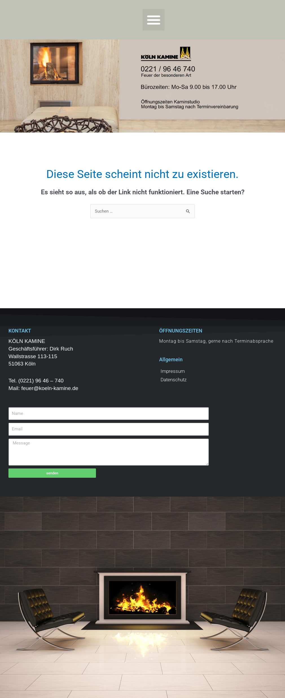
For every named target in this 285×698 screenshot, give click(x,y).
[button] (154, 20)
